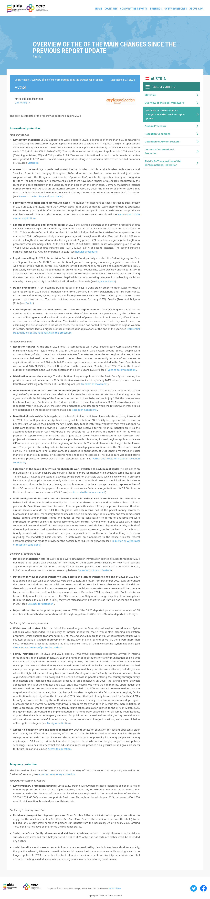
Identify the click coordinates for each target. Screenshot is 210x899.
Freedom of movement (94, 383)
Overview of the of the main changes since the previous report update (165, 114)
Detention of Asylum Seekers (94, 570)
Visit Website (21, 102)
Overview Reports (175, 8)
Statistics (33, 162)
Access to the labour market (89, 492)
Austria (158, 78)
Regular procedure (86, 251)
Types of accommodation (121, 369)
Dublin (29, 303)
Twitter (193, 888)
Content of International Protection (159, 151)
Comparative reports (133, 8)
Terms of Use (115, 888)
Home (98, 8)
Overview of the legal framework (164, 102)
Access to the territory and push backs (41, 196)
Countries (111, 8)
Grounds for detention (40, 603)
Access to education (59, 748)
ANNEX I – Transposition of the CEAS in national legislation (163, 162)
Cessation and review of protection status (37, 647)
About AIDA (196, 8)
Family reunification (58, 723)
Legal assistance (105, 281)
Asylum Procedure (156, 126)
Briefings (156, 8)
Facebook (203, 888)
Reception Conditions (84, 409)
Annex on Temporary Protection (56, 774)
